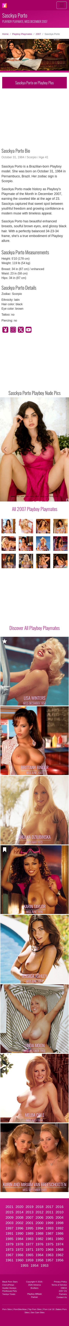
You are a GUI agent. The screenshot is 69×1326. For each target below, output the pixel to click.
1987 (50, 1233)
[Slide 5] (32, 496)
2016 (59, 1207)
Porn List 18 (48, 1309)
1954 (34, 1265)
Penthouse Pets (9, 1291)
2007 (38, 34)
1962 (59, 1255)
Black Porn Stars (9, 1282)
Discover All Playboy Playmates (34, 627)
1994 (39, 1228)
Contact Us (62, 1297)
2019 (29, 1207)
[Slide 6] (37, 496)
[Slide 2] (18, 496)
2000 (39, 1223)
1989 (29, 1233)
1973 (9, 1249)
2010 (59, 1212)
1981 (50, 1239)
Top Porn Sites (35, 1309)
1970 (39, 1249)
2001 (29, 1223)
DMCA (64, 1288)
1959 (29, 1260)
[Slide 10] (56, 496)
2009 (9, 1217)
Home (5, 34)
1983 (29, 1239)
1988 (39, 1233)
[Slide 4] (27, 496)
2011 (50, 1212)
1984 (20, 1239)
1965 (29, 1255)
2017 (50, 1207)
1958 (39, 1260)
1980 (59, 1239)
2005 (50, 1217)
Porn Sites (7, 1309)
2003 (9, 1223)
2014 (20, 1212)
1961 (9, 1260)
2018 (39, 1207)
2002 (20, 1223)
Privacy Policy (60, 1282)
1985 (9, 1239)
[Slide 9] (51, 496)
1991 (9, 1233)
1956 (59, 1260)
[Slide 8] (46, 496)
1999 (50, 1223)
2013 (29, 1212)
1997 (9, 1228)
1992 (59, 1228)
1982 (39, 1239)
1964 (39, 1255)
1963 (50, 1255)
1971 (29, 1249)
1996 (20, 1228)
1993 (50, 1228)
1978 (20, 1244)
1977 (29, 1244)
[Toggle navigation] (61, 5)
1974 (59, 1244)
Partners (63, 1294)
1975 (50, 1244)
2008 (20, 1217)
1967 (9, 1255)
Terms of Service (59, 1285)
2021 (9, 1207)
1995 (29, 1228)
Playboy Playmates (22, 34)
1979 (9, 1244)
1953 (45, 1265)
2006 (39, 1217)
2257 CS (63, 1291)
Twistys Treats (8, 1294)
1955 (25, 1265)
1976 (39, 1244)
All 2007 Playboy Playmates (34, 508)
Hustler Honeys (9, 1288)
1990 (20, 1233)
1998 (59, 1223)
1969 (50, 1249)
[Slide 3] (22, 496)
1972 (20, 1249)
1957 (50, 1260)
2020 (20, 1207)
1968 (59, 1249)
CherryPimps (8, 1285)
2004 (59, 1217)
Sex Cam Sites (38, 1312)
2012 (39, 1212)
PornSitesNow (19, 1309)
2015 (9, 1212)
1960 (20, 1260)
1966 (20, 1255)
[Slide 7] (42, 496)
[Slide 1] (13, 496)
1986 (59, 1233)
